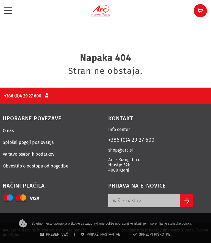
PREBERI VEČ (54, 234)
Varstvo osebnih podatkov (28, 154)
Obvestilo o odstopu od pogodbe (35, 166)
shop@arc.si (120, 150)
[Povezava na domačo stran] (100, 10)
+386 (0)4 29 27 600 (131, 139)
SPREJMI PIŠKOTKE (151, 234)
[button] (200, 10)
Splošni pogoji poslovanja (28, 142)
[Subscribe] (186, 200)
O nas (8, 130)
